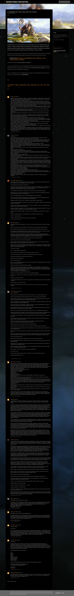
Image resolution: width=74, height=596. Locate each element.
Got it (63, 593)
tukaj (63, 39)
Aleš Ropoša (15, 291)
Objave (56, 51)
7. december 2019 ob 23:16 (16, 358)
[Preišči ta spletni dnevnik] (64, 2)
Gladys (14, 498)
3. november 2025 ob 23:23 (16, 536)
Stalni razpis (56, 48)
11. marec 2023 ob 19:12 (15, 508)
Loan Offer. (15, 511)
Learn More (58, 593)
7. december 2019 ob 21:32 (16, 288)
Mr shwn (15, 540)
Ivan (8, 79)
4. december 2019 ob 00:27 (16, 177)
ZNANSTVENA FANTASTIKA (17, 2)
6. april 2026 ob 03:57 (15, 577)
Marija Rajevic (16, 572)
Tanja (14, 96)
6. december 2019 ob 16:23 (16, 219)
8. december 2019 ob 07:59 (16, 396)
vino (8, 86)
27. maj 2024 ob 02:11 (15, 521)
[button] (8, 15)
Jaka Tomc (15, 361)
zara (14, 135)
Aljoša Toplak (16, 180)
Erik (14, 399)
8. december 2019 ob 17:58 (16, 436)
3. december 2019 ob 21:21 (16, 131)
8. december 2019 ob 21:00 (16, 495)
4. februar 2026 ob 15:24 (15, 569)
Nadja (14, 222)
